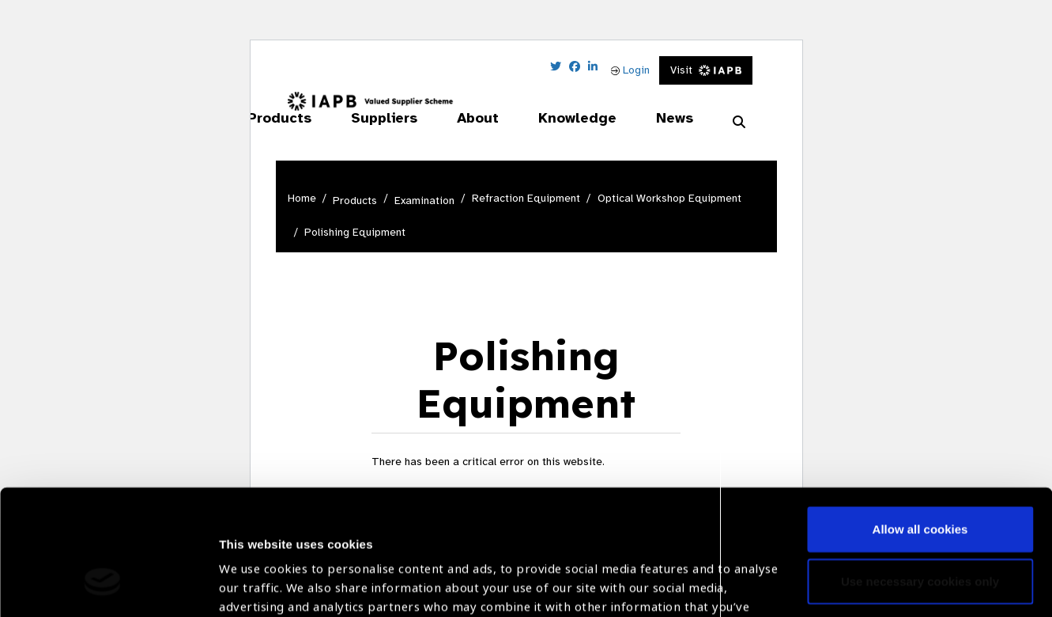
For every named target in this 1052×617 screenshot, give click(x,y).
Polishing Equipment (354, 232)
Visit (706, 70)
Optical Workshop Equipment (669, 198)
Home (302, 198)
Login (630, 70)
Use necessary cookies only (920, 473)
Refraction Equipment (526, 198)
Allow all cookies (920, 422)
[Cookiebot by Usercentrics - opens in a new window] (102, 586)
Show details (255, 570)
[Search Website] (739, 122)
